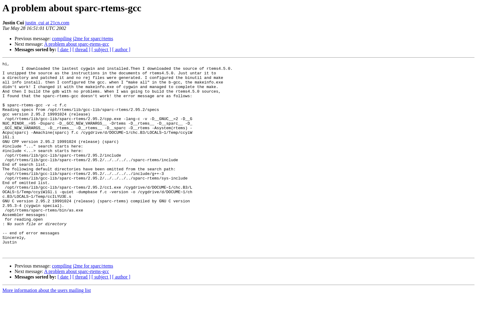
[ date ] (64, 49)
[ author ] (121, 49)
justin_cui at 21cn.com (47, 22)
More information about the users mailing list (46, 328)
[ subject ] (101, 49)
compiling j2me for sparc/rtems (82, 38)
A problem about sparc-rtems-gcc (76, 44)
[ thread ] (81, 49)
